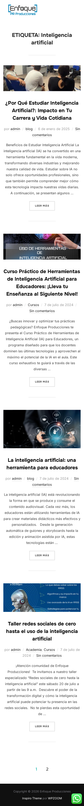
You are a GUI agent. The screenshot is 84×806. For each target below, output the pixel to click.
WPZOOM (55, 798)
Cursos (33, 305)
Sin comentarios (42, 311)
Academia (34, 650)
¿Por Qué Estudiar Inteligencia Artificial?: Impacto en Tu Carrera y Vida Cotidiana (42, 110)
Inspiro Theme (32, 798)
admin (15, 129)
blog (29, 129)
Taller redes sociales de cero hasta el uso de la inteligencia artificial (42, 631)
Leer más (45, 205)
